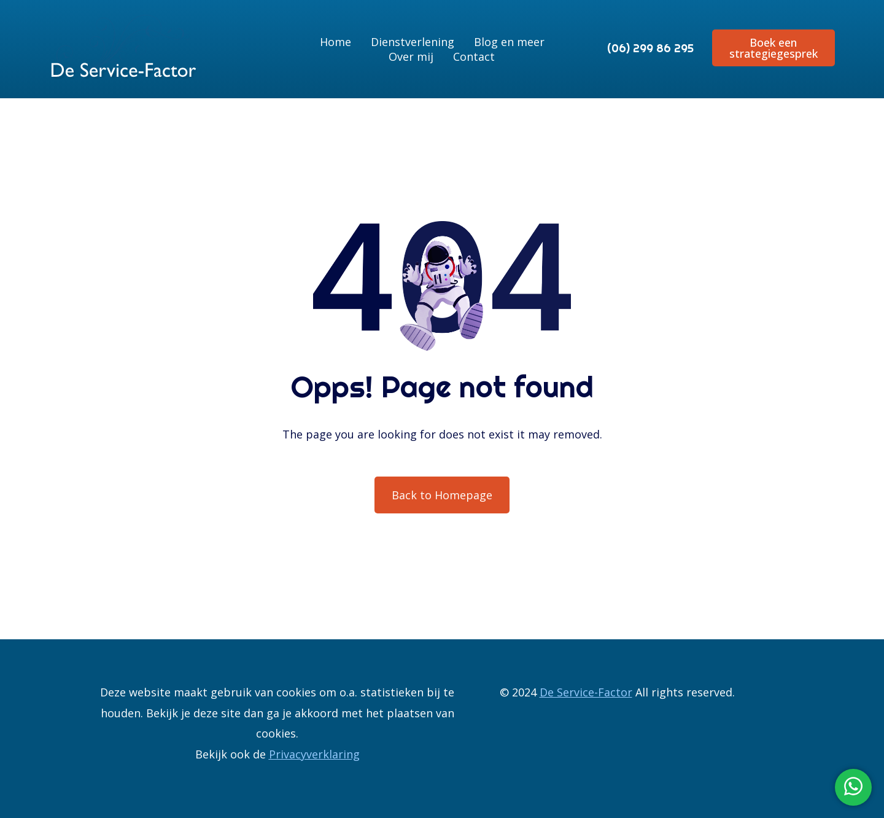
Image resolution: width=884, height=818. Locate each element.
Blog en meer (509, 41)
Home (335, 41)
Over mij (411, 56)
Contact (474, 56)
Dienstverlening (412, 41)
